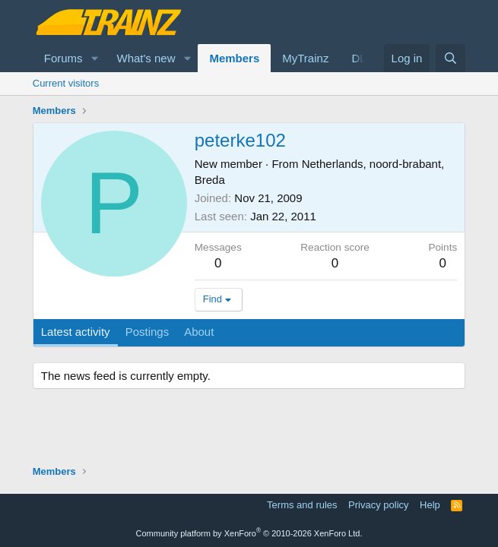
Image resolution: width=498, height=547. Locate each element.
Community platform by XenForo (249, 533)
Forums (63, 58)
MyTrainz (305, 58)
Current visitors (66, 83)
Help (430, 505)
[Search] (450, 58)
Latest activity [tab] (75, 331)
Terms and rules (302, 505)
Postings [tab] (147, 331)
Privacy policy (378, 505)
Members (234, 58)
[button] (94, 58)
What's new (145, 58)
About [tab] (199, 331)
